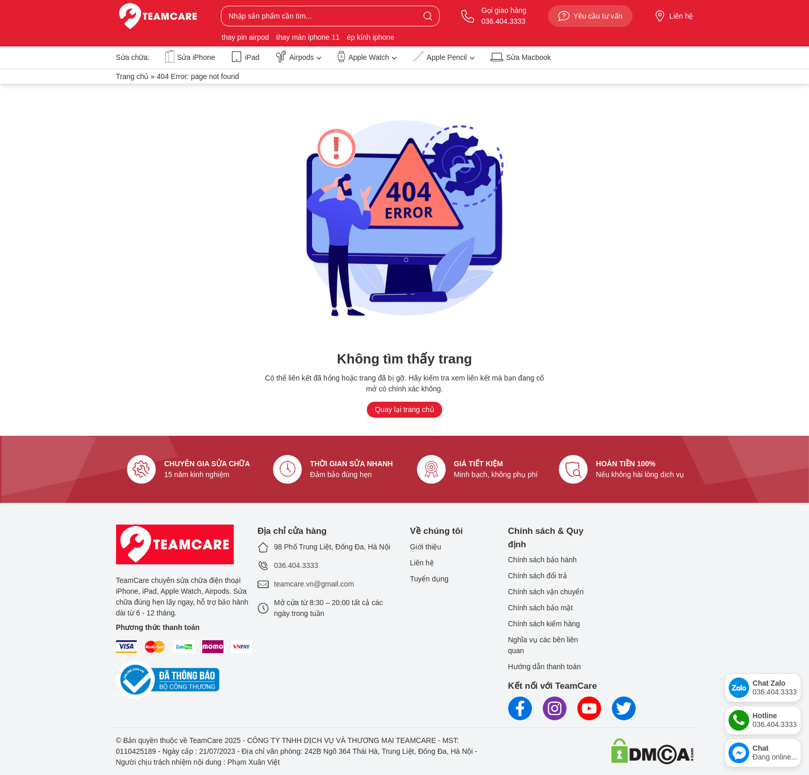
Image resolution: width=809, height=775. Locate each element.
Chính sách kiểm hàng (544, 624)
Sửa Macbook (520, 57)
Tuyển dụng (429, 579)
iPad (245, 57)
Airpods (298, 57)
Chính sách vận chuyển (546, 592)
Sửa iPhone (190, 57)
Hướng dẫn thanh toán (544, 666)
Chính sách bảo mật (540, 608)
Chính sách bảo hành (542, 560)
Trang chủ (132, 76)
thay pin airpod (245, 37)
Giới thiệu (426, 547)
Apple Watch (367, 57)
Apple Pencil (443, 57)
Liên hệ (673, 16)
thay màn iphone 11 (307, 37)
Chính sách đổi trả (537, 576)
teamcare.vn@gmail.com (314, 584)
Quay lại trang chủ (404, 409)
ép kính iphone (370, 37)
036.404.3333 (296, 565)
